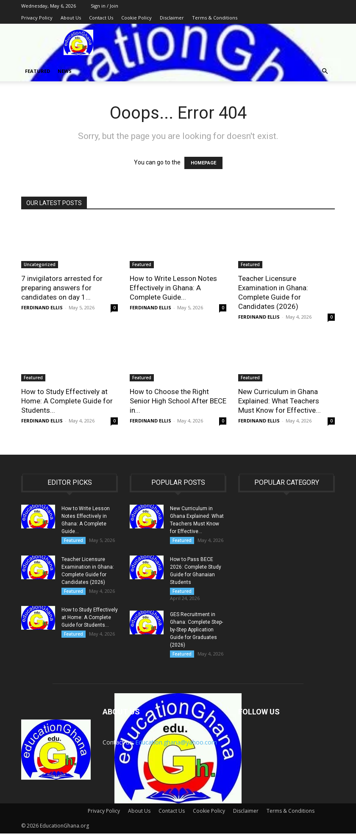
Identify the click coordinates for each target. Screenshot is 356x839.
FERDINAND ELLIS (42, 307)
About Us (71, 17)
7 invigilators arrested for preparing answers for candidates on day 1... (62, 287)
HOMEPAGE (203, 163)
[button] (324, 71)
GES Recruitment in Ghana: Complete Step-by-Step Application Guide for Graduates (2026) (196, 633)
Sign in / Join (104, 6)
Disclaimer (172, 17)
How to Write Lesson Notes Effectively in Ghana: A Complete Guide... (173, 287)
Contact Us (101, 17)
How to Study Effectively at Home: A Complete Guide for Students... (67, 400)
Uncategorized (40, 264)
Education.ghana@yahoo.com (176, 748)
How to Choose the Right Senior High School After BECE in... (178, 400)
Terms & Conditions (214, 17)
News (65, 71)
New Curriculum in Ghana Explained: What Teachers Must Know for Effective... (279, 400)
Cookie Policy (136, 17)
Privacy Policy (37, 17)
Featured (37, 71)
